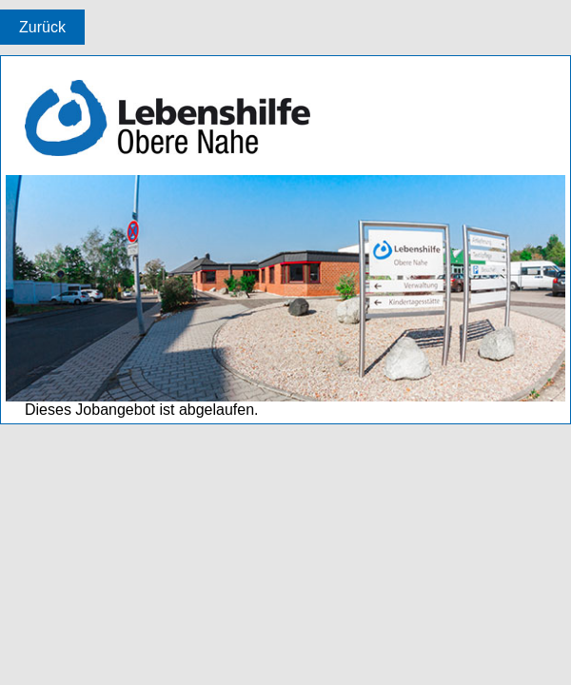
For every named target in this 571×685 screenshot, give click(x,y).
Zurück (42, 27)
